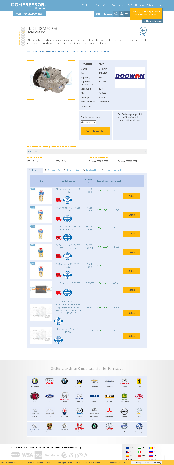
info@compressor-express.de (147, 14)
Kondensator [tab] (71, 170)
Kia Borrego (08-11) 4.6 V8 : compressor (94, 51)
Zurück (143, 31)
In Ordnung (136, 462)
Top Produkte (118, 5)
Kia (28, 51)
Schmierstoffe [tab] (52, 170)
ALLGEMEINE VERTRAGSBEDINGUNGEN (43, 447)
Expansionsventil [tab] (111, 170)
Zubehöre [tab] (35, 170)
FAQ (130, 5)
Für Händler (87, 5)
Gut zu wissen (102, 5)
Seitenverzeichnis (155, 5)
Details (131, 196)
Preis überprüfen (95, 131)
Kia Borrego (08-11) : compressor (61, 51)
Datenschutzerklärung (71, 447)
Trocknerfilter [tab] (91, 170)
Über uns (139, 5)
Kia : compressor (38, 51)
